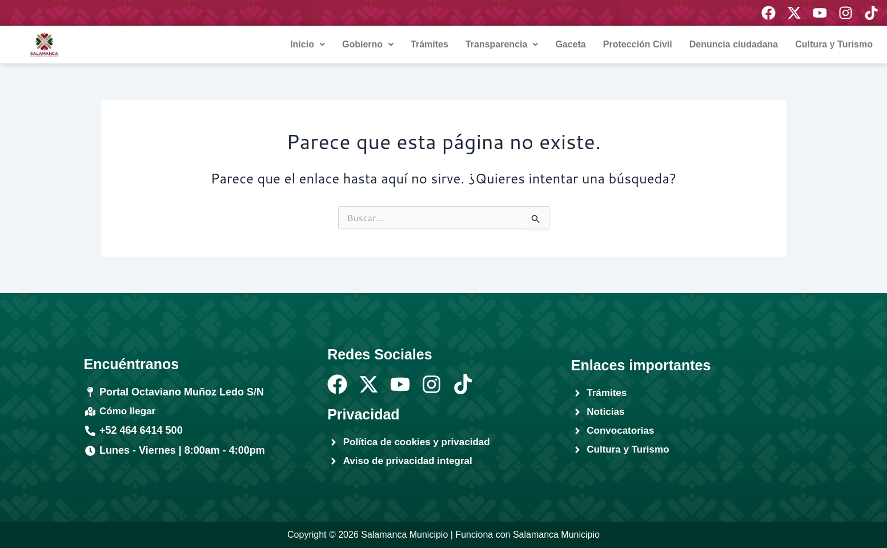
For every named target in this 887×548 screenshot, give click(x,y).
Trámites (429, 44)
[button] (308, 44)
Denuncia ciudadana (733, 44)
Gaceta (570, 44)
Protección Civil (637, 44)
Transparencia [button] (502, 44)
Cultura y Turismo (834, 44)
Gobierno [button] (368, 44)
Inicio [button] (307, 44)
